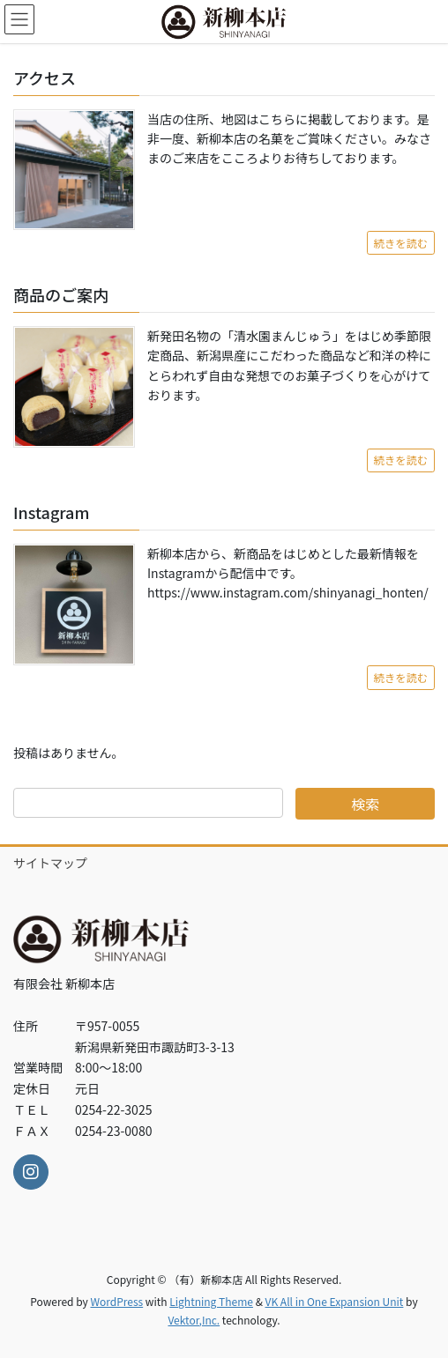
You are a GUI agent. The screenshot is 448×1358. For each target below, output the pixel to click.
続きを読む (401, 243)
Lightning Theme (211, 1301)
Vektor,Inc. (194, 1319)
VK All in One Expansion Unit (334, 1301)
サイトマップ (50, 863)
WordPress (116, 1301)
